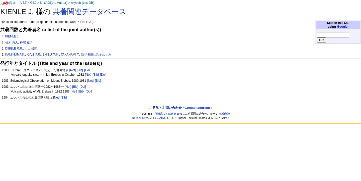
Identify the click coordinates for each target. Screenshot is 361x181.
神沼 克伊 (26, 42)
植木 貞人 (11, 42)
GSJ (33, 3)
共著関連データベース (89, 12)
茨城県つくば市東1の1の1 (170, 113)
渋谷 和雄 (87, 54)
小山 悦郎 (31, 48)
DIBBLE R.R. (14, 48)
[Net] (72, 70)
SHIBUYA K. (51, 54)
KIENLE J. (12, 36)
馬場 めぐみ (103, 54)
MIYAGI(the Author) (53, 3)
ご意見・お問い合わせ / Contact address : (180, 108)
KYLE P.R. (34, 54)
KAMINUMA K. (15, 54)
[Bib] (80, 70)
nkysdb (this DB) (82, 3)
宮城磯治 (224, 113)
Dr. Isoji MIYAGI (142, 117)
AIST (23, 3)
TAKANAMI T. (70, 54)
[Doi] (87, 70)
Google (342, 26)
